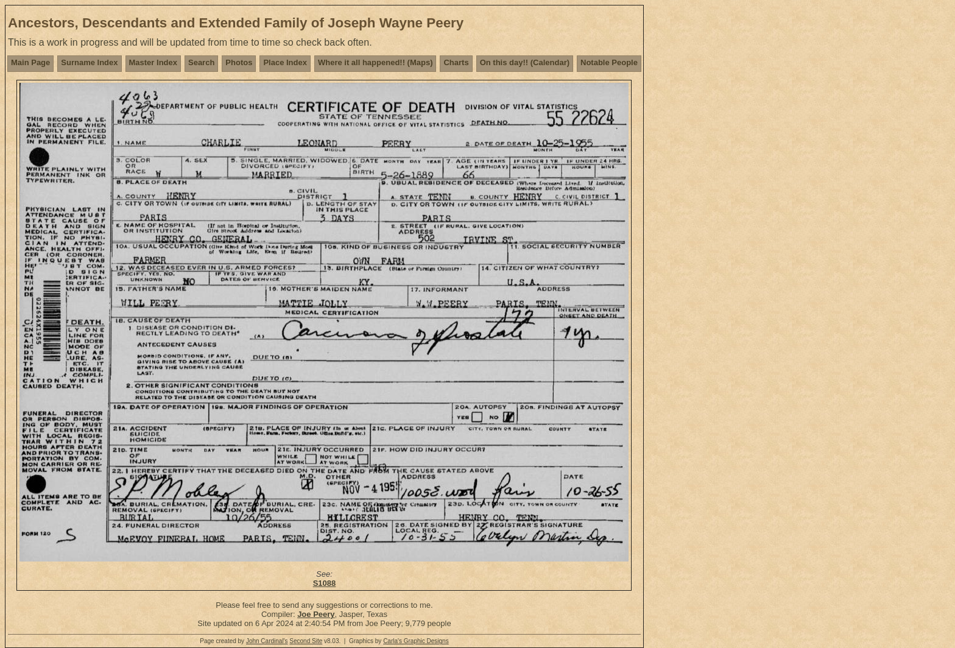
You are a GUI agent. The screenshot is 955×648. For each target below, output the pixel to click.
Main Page (30, 62)
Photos (238, 62)
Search (201, 62)
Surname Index (89, 62)
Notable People (609, 62)
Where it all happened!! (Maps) (375, 62)
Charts (455, 62)
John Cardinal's (267, 641)
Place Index (285, 62)
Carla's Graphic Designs (416, 641)
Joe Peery (315, 614)
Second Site (305, 641)
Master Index (153, 62)
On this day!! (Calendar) (524, 62)
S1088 (324, 583)
